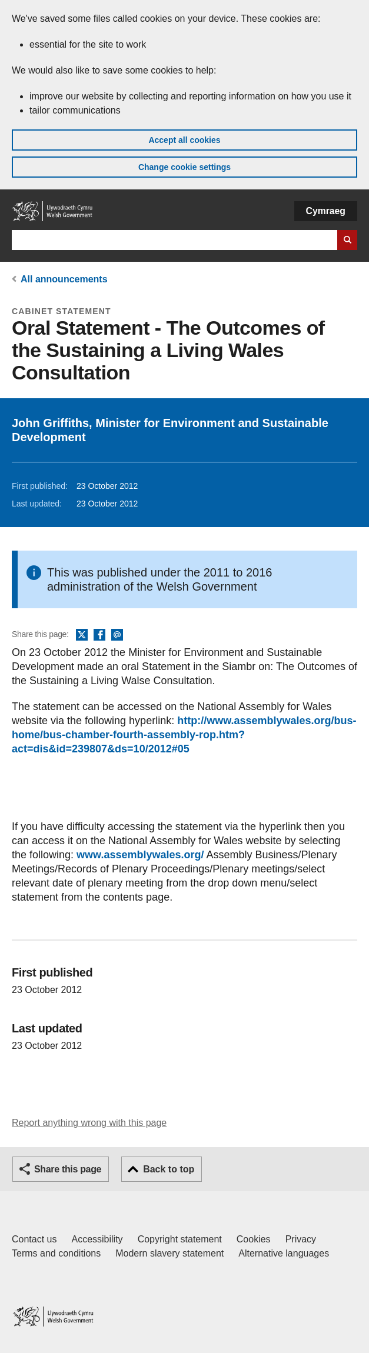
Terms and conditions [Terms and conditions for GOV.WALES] (56, 1253)
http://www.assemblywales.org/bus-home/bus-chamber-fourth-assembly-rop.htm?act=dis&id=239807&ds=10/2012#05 (184, 735)
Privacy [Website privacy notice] (300, 1239)
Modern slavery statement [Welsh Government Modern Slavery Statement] (169, 1253)
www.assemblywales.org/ (140, 855)
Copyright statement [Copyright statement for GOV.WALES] (180, 1239)
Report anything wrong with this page (89, 1123)
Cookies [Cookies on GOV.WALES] (254, 1239)
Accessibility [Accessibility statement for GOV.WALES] (96, 1239)
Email (117, 635)
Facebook (99, 635)
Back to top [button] (168, 1169)
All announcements (64, 279)
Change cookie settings (184, 167)
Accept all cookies (184, 140)
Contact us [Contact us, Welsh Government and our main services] (34, 1239)
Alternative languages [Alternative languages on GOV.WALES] (283, 1253)
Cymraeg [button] (325, 211)
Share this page (67, 1169)
